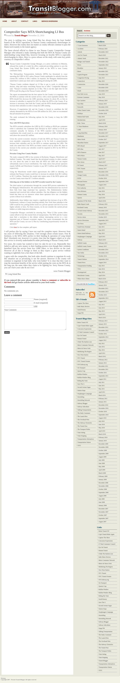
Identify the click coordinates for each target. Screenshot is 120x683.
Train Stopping (82, 436)
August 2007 (102, 522)
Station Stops (81, 390)
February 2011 (103, 398)
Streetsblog (81, 397)
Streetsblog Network (84, 400)
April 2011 (102, 392)
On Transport (81, 368)
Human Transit (82, 339)
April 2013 (102, 314)
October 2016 (103, 178)
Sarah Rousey (82, 310)
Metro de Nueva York (84, 348)
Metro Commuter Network (86, 345)
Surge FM (80, 313)
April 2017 (102, 159)
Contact (24, 21)
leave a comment (49, 280)
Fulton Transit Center (84, 110)
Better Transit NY (83, 322)
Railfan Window (82, 374)
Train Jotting (81, 432)
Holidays (80, 113)
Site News (81, 224)
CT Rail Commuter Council (86, 332)
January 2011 (103, 402)
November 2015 (103, 214)
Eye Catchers (81, 100)
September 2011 (103, 376)
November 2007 (103, 512)
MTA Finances (82, 152)
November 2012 (103, 330)
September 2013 (103, 298)
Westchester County (83, 275)
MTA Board (81, 146)
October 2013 (103, 295)
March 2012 (102, 356)
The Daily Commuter (84, 413)
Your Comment (10, 310)
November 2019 (103, 91)
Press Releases (82, 191)
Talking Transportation (84, 410)
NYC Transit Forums (84, 361)
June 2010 (102, 424)
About (14, 21)
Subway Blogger (82, 403)
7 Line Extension (83, 45)
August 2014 (102, 262)
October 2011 (103, 373)
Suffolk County (82, 243)
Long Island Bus (14, 274)
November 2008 (103, 486)
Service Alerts (82, 217)
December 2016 (103, 172)
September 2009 (103, 454)
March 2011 (102, 395)
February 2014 (103, 282)
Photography (81, 185)
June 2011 (102, 385)
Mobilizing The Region (84, 351)
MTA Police (81, 155)
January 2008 (103, 505)
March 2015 (102, 240)
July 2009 (102, 460)
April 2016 (102, 198)
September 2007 (103, 518)
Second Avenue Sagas (84, 387)
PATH (79, 178)
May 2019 (102, 97)
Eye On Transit (82, 335)
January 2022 (103, 68)
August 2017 (102, 146)
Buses (79, 71)
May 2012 (102, 350)
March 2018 (102, 123)
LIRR (79, 130)
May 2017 (102, 155)
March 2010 (102, 434)
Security (80, 214)
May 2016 (102, 194)
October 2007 (103, 515)
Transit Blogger (21, 35)
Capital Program (82, 75)
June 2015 (102, 230)
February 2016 (103, 204)
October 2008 (103, 489)
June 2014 (102, 269)
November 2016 (103, 175)
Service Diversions (49, 21)
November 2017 (103, 136)
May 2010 (102, 428)
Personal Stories (82, 181)
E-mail (37, 303)
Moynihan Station (83, 143)
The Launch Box (83, 416)
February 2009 (103, 476)
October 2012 (103, 334)
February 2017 (103, 165)
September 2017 (103, 143)
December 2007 (103, 509)
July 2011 (102, 382)
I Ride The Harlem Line (85, 342)
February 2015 (103, 243)
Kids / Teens (81, 123)
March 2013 (102, 317)
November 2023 (103, 52)
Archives (87, 31)
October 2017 (103, 139)
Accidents (80, 49)
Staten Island (81, 230)
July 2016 (102, 188)
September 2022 (103, 65)
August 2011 (102, 379)
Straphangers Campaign (85, 236)
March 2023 (102, 55)
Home (5, 21)
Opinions (80, 172)
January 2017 (103, 168)
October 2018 (103, 113)
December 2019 (103, 87)
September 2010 (103, 415)
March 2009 (102, 473)
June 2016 (102, 191)
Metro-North (81, 139)
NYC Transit (81, 168)
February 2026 (103, 49)
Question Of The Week (84, 201)
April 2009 (102, 470)
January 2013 (103, 324)
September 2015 (103, 220)
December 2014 (103, 249)
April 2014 (102, 275)
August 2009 (102, 457)
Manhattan (81, 136)
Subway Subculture (83, 407)
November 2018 (103, 110)
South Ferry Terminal (84, 227)
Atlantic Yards (82, 58)
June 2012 (102, 347)
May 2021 (102, 81)
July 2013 (102, 304)
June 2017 (102, 152)
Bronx (79, 65)
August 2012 (102, 340)
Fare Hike (80, 104)
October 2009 (103, 450)
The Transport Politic (84, 429)
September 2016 (103, 181)
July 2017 (102, 149)
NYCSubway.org (83, 364)
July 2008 (102, 499)
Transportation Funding (85, 266)
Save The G (81, 384)
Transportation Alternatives (86, 439)
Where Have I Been (83, 279)
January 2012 (103, 363)
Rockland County (83, 207)
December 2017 (103, 133)
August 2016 (102, 185)
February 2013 (103, 321)
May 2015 (102, 233)
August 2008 (102, 496)
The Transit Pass (82, 426)
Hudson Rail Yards (83, 117)
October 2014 (103, 256)
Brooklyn (80, 68)
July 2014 (102, 266)
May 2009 (102, 466)
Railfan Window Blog (84, 377)
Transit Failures (82, 259)
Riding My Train (83, 381)
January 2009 (103, 479)
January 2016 (103, 207)
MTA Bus (80, 149)
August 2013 (102, 301)
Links (35, 21)
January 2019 (103, 104)
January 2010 (103, 441)
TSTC (79, 445)
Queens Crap (81, 371)
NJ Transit (81, 165)
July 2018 (102, 117)
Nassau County (82, 159)
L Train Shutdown (83, 126)
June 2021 (102, 78)
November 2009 (103, 447)
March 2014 (102, 279)
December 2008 (103, 483)
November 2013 (103, 292)
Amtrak (80, 52)
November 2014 (103, 253)
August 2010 (102, 418)
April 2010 (102, 431)
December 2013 (103, 288)
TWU (79, 269)
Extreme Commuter (83, 97)
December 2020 (103, 84)
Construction (81, 84)
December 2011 (103, 366)
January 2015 (103, 246)
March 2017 (102, 162)
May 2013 (102, 311)
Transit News (81, 262)
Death (79, 91)
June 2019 (102, 94)
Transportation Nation (84, 442)
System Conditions (83, 249)
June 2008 (102, 502)
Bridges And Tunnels (84, 62)
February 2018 (103, 126)
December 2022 (103, 58)
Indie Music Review (84, 306)
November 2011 (103, 369)
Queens (80, 198)
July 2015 (102, 227)
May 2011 (102, 389)
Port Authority (82, 188)
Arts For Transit (82, 55)
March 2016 (102, 201)
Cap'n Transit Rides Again (85, 326)
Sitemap (3, 678)
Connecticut (81, 81)
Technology (81, 256)
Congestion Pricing (83, 78)
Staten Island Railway (84, 233)
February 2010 (103, 437)
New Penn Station (83, 355)
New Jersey (81, 162)
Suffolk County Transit (84, 246)
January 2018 (103, 130)
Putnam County (82, 194)
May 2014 (102, 272)
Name (36, 299)
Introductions (81, 120)
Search (79, 31)
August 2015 (102, 224)
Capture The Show (83, 303)
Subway (80, 240)
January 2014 (103, 285)
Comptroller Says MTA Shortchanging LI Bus (34, 32)
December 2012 (103, 327)
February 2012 (103, 360)
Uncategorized (82, 272)
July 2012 (102, 343)
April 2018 (102, 120)
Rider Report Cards (83, 204)
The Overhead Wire (83, 419)
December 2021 (103, 71)
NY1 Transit (81, 358)
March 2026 (102, 45)
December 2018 (103, 107)
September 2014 (103, 259)
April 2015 (102, 236)
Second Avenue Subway (85, 211)
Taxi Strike (81, 253)
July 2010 (102, 421)
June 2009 (102, 463)
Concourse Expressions (84, 329)
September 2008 (103, 492)
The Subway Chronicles (85, 423)
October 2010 (103, 411)
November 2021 (103, 75)
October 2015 (103, 217)
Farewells (80, 107)
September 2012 (103, 337)
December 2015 (103, 211)
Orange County (82, 175)
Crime (79, 87)
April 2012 (102, 353)
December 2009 (103, 444)
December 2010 (103, 405)
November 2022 (103, 62)
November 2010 (103, 408)
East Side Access (83, 94)
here (15, 227)
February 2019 (103, 100)
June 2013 (102, 308)
